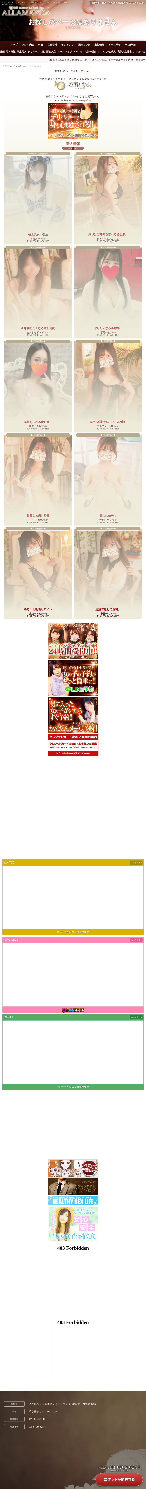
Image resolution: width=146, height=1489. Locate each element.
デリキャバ (34, 51)
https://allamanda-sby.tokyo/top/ (73, 100)
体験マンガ (84, 44)
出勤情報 (99, 44)
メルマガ (140, 51)
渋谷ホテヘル (63, 1087)
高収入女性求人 (125, 51)
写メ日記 (11, 51)
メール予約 (114, 44)
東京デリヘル (63, 932)
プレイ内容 (28, 44)
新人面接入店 (49, 51)
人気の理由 (90, 51)
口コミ (101, 51)
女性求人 (111, 51)
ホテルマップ (65, 51)
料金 (40, 44)
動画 (2, 51)
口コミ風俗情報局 (79, 932)
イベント (78, 51)
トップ (14, 44)
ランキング (67, 44)
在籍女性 (52, 44)
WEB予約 (130, 44)
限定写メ (21, 51)
